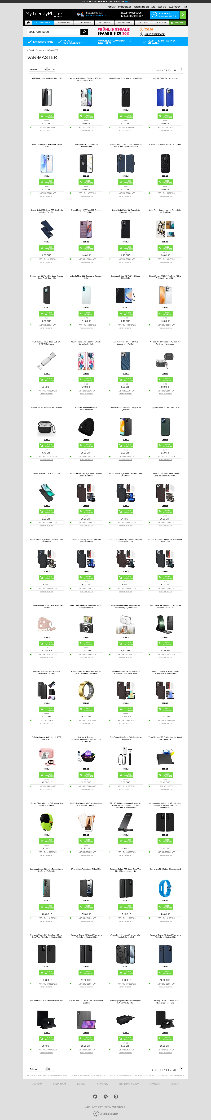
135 (174, 70)
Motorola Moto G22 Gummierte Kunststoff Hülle (86, 277)
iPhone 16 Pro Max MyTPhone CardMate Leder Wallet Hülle (126, 541)
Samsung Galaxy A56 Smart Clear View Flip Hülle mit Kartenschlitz (125, 870)
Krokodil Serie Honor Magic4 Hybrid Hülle (165, 144)
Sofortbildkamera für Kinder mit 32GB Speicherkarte (46, 738)
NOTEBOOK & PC (104, 23)
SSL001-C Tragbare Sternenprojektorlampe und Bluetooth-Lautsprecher (86, 739)
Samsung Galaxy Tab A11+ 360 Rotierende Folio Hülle (165, 1002)
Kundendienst (124, 7)
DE (186, 7)
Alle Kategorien (43, 23)
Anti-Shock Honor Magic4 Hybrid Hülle (47, 78)
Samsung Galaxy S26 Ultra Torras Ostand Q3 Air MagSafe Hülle (46, 870)
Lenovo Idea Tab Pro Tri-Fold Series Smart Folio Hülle (86, 1002)
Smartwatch (160, 23)
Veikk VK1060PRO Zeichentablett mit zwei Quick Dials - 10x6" (165, 738)
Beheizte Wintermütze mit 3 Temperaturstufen (86, 409)
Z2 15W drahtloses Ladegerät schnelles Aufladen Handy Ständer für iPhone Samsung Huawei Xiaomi (125, 805)
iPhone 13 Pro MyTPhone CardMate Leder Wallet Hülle (125, 475)
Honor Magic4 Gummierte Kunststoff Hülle (125, 78)
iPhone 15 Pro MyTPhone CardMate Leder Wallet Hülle (46, 541)
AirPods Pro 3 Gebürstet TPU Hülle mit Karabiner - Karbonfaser (165, 343)
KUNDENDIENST (59, 1084)
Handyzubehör (64, 23)
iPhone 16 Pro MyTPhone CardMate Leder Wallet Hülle (165, 541)
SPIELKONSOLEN (124, 23)
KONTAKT (174, 1084)
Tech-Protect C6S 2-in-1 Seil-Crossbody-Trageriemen (126, 738)
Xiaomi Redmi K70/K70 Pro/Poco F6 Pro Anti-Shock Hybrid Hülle (165, 277)
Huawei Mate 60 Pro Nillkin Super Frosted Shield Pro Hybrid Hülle (46, 277)
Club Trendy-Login (133, 16)
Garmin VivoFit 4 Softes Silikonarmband (165, 869)
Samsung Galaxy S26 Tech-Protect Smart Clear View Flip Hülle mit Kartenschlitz (46, 936)
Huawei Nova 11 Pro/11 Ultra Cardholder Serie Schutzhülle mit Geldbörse (126, 145)
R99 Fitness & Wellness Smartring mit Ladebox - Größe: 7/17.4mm (86, 672)
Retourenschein (141, 7)
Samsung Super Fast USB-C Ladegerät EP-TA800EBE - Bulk (125, 1002)
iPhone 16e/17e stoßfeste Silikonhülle (86, 869)
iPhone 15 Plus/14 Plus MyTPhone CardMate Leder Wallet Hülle (165, 475)
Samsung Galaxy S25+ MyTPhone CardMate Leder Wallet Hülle (165, 672)
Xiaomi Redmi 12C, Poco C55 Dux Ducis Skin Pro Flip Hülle (47, 211)
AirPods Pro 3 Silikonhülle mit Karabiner (46, 408)
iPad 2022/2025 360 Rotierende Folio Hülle (46, 1001)
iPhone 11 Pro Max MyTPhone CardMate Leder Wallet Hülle (86, 475)
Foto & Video (143, 23)
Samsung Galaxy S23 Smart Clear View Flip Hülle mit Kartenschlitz (86, 936)
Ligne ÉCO (179, 23)
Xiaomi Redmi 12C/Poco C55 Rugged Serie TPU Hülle (86, 211)
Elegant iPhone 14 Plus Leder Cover (165, 408)
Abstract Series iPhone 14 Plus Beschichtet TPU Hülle (126, 343)
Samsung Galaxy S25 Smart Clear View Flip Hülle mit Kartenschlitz (165, 936)
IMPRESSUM (155, 1084)
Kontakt (112, 7)
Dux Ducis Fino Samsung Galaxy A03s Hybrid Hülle (125, 409)
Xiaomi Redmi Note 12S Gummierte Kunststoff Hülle (126, 211)
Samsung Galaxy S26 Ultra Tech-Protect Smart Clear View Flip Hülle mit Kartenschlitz (165, 805)
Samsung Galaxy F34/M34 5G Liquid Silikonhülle (125, 277)
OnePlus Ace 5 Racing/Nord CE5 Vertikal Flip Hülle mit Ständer (165, 606)
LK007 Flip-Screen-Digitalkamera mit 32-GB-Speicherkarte (86, 606)
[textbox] (57, 32)
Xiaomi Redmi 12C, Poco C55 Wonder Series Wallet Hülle (86, 343)
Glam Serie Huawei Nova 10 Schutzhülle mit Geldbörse (165, 211)
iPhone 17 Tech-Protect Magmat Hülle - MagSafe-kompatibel (125, 936)
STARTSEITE (37, 1084)
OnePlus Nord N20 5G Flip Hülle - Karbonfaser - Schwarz (46, 672)
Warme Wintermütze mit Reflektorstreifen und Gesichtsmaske (47, 804)
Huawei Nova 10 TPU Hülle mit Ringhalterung (86, 145)
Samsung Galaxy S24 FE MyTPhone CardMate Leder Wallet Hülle (125, 672)
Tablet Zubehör (84, 23)
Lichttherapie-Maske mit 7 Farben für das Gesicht (47, 606)
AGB (153, 7)
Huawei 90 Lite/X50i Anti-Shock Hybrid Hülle (46, 145)
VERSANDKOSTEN (46, 130)
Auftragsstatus (132, 13)
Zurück (31, 50)
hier (127, 1)
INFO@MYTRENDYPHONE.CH (172, 1075)
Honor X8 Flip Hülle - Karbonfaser (165, 78)
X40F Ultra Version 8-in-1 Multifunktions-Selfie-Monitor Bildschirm (86, 804)
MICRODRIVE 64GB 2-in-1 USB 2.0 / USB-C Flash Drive (46, 343)
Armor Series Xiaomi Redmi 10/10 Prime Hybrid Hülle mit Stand (86, 79)
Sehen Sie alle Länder (129, 1084)
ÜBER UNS (162, 7)
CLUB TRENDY (174, 7)
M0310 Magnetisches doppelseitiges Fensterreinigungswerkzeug (125, 606)
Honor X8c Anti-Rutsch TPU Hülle (46, 474)
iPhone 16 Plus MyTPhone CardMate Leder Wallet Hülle (86, 541)
